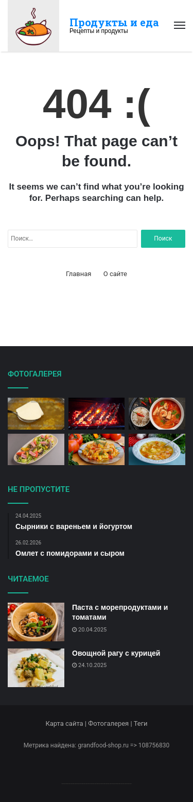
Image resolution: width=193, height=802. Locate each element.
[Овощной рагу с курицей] (36, 668)
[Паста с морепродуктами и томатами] (36, 622)
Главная (78, 274)
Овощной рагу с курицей (116, 653)
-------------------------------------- (96, 783)
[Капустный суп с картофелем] (157, 450)
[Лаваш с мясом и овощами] (96, 450)
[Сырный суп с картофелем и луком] (36, 414)
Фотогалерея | (110, 723)
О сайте (115, 274)
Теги (141, 723)
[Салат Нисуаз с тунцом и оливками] (36, 450)
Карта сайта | (66, 723)
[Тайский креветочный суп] (157, 414)
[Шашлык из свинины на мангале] (96, 414)
